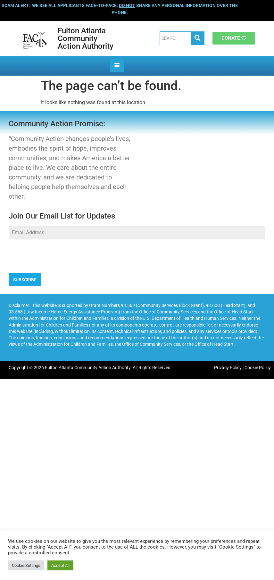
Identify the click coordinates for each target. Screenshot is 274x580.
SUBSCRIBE (25, 279)
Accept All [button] (60, 565)
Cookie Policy (258, 367)
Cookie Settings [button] (26, 565)
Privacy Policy (228, 367)
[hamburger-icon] (117, 65)
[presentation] (137, 256)
